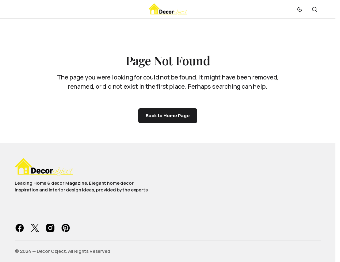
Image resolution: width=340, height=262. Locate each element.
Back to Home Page (167, 115)
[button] (300, 9)
